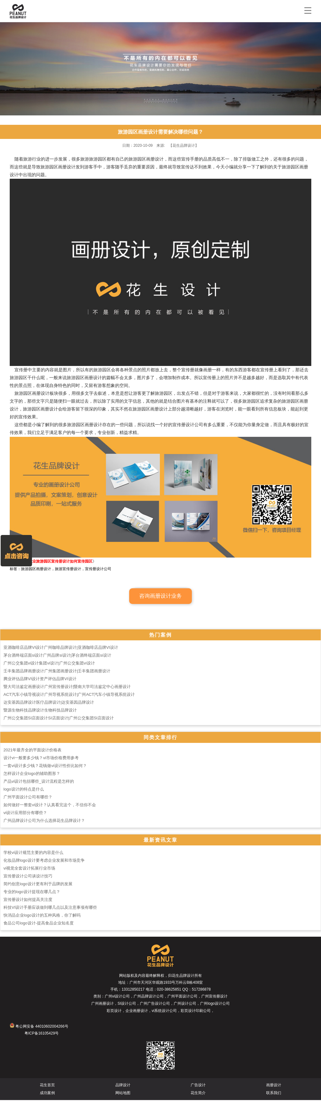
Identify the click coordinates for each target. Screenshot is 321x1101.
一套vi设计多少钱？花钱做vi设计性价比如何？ (45, 766)
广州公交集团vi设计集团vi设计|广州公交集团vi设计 (49, 664)
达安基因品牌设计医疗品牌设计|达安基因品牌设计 (48, 703)
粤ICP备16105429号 (41, 1034)
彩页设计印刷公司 (196, 1011)
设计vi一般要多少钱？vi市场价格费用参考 (41, 758)
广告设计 (198, 1086)
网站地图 (122, 1094)
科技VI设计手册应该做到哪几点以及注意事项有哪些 (50, 908)
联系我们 (273, 1094)
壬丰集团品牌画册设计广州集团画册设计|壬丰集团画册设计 (56, 672)
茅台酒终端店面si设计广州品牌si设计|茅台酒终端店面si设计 (57, 656)
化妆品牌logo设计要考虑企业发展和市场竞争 (44, 861)
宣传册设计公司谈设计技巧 (27, 877)
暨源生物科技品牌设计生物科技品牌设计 (40, 711)
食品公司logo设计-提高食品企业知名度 (38, 924)
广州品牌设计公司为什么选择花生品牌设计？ (44, 821)
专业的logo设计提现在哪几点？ (31, 892)
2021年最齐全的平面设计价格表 (32, 751)
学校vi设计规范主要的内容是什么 (33, 853)
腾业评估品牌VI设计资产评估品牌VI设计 (39, 679)
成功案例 (47, 1094)
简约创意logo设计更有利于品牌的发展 (37, 884)
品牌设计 (122, 1086)
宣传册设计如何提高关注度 (27, 900)
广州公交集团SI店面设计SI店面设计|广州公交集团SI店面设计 (58, 719)
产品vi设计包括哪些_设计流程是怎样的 (38, 782)
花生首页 (47, 1086)
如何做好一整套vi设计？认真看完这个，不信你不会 (49, 805)
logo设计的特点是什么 (23, 790)
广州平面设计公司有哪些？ (27, 798)
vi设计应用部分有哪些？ (25, 813)
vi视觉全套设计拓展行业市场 (29, 869)
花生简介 (198, 1094)
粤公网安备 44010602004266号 (39, 1027)
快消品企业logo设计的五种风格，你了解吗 (42, 916)
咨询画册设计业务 (160, 597)
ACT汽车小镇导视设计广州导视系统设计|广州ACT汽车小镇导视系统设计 (69, 695)
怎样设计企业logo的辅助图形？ (31, 774)
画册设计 (273, 1086)
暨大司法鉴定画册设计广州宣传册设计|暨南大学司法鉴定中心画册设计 (67, 687)
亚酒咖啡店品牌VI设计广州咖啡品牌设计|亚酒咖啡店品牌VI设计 (60, 648)
